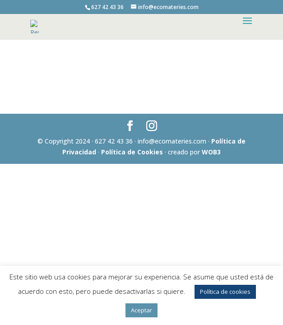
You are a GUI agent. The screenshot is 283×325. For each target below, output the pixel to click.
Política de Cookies (132, 152)
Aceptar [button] (141, 310)
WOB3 (211, 152)
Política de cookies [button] (225, 292)
